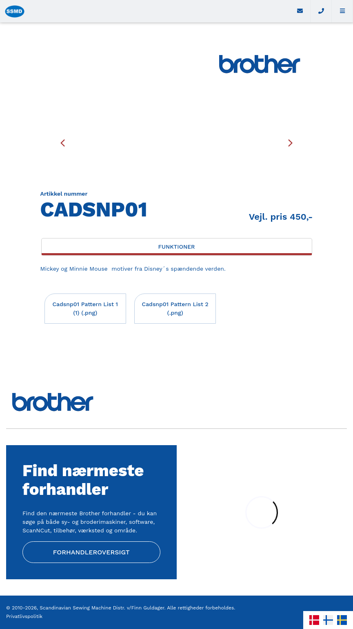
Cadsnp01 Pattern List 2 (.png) (175, 308)
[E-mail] (300, 11)
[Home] (144, 11)
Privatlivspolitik (24, 616)
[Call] (321, 11)
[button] (342, 11)
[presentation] (63, 142)
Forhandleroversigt (91, 552)
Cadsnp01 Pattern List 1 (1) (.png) (85, 308)
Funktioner (176, 246)
